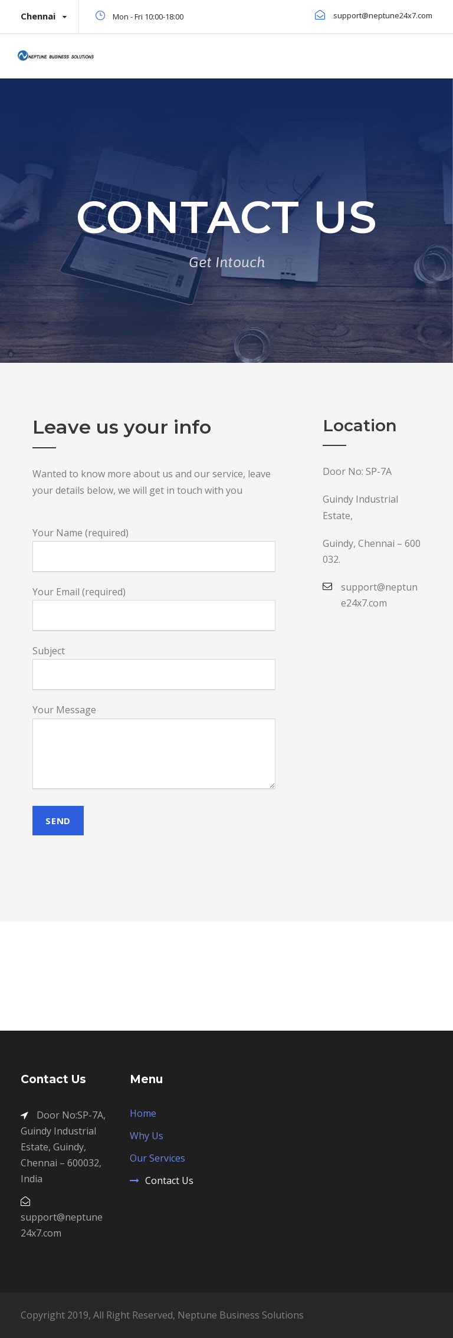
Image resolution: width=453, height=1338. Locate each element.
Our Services (157, 1158)
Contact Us (169, 1180)
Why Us (146, 1135)
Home (143, 1113)
